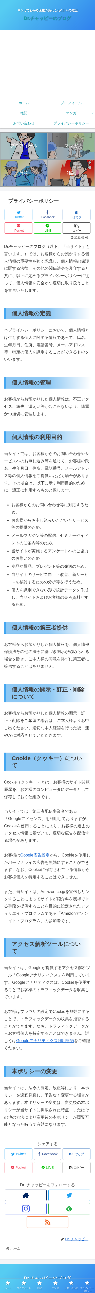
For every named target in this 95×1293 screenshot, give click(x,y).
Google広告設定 (35, 855)
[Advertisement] (47, 63)
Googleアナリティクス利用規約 (45, 1041)
